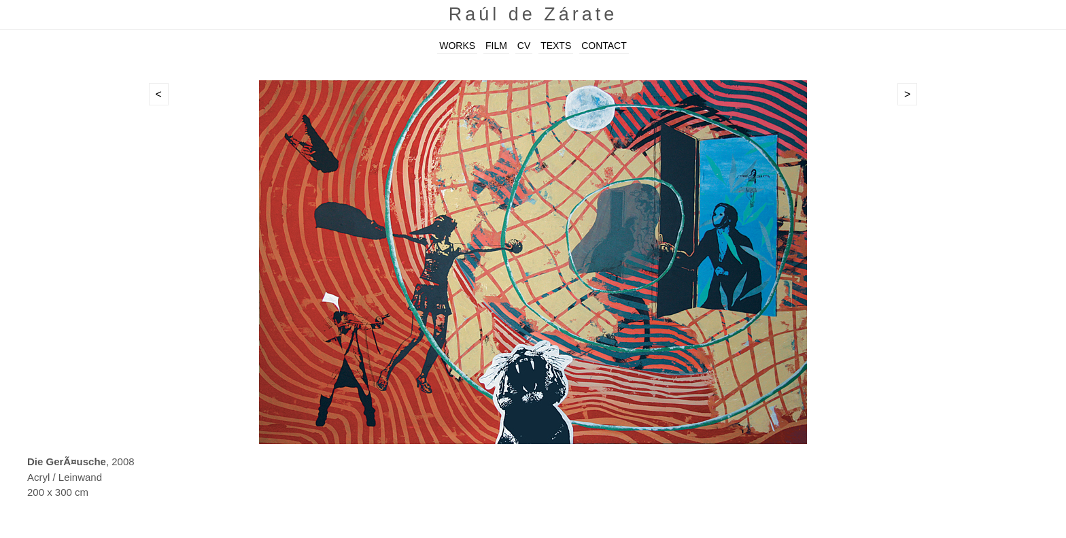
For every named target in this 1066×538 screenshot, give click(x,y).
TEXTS (555, 45)
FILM (496, 45)
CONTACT (604, 45)
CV (523, 45)
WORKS (457, 45)
